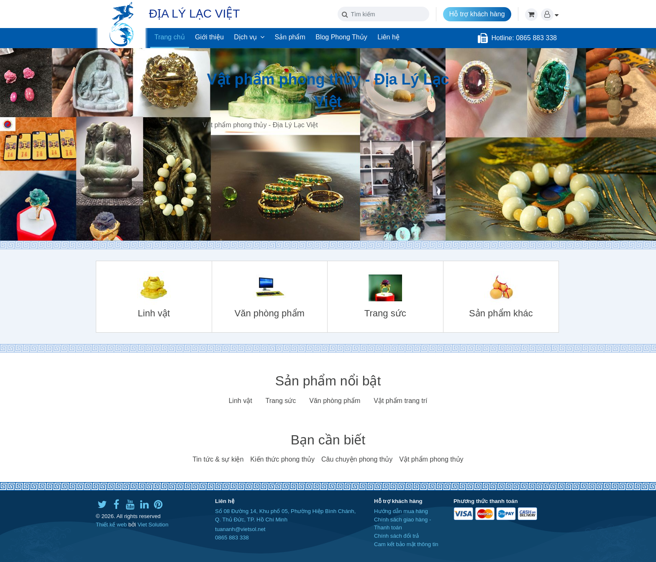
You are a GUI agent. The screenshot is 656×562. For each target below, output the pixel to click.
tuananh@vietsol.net (240, 529)
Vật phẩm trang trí (400, 400)
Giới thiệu (209, 37)
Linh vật (240, 400)
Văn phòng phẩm (334, 400)
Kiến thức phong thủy (282, 459)
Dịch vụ (249, 37)
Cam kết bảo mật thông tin (406, 544)
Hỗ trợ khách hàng (477, 14)
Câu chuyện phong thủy (356, 459)
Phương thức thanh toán (486, 501)
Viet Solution (153, 524)
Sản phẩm (290, 37)
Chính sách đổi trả (396, 536)
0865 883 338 (232, 537)
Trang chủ (169, 37)
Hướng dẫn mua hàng (401, 511)
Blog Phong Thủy (341, 37)
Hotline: (503, 37)
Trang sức (281, 400)
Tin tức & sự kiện (217, 459)
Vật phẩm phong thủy (431, 459)
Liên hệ (388, 37)
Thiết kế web (111, 524)
